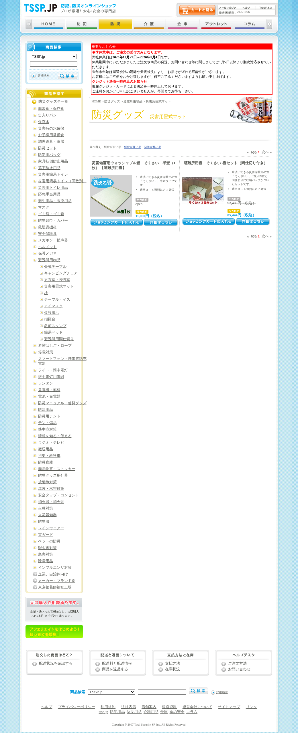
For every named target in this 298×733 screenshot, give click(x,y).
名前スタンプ (55, 326)
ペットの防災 (49, 541)
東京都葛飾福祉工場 (55, 587)
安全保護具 (47, 234)
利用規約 (108, 707)
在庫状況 (172, 669)
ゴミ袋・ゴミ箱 (51, 214)
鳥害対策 (45, 554)
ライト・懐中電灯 (53, 370)
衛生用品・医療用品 (55, 201)
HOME (96, 101)
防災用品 (134, 712)
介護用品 (151, 712)
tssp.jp (103, 712)
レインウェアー (51, 528)
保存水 (43, 122)
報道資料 (169, 707)
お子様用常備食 (51, 135)
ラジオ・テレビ (51, 443)
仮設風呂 (51, 313)
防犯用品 (117, 712)
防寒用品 (45, 410)
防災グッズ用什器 (53, 476)
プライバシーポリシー (76, 707)
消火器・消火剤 (51, 502)
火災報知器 (47, 515)
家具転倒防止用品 (53, 161)
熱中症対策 (47, 429)
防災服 (43, 522)
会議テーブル (55, 267)
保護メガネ (47, 253)
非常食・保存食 (51, 109)
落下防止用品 (49, 168)
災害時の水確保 (51, 128)
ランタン (45, 383)
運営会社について (197, 707)
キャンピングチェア (61, 273)
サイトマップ (229, 707)
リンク (251, 707)
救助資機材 (47, 227)
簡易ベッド (53, 332)
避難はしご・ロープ (55, 346)
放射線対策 (47, 482)
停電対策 (45, 352)
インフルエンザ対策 (55, 568)
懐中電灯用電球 (51, 377)
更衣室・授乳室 (57, 280)
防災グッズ (112, 101)
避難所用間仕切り (59, 339)
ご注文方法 (237, 663)
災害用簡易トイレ (53, 175)
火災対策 (45, 508)
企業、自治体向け (53, 574)
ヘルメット (47, 247)
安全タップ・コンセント (58, 495)
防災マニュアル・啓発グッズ (62, 403)
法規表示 (128, 707)
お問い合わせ (239, 669)
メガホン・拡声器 (53, 240)
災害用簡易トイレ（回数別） (62, 181)
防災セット (47, 148)
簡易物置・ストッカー (56, 469)
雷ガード (45, 535)
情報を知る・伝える (55, 436)
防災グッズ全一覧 (53, 102)
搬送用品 (45, 449)
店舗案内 (149, 707)
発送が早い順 (152, 146)
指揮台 (49, 319)
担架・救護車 (49, 456)
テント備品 (47, 423)
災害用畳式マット (158, 101)
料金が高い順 (132, 146)
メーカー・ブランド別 (56, 581)
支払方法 (172, 663)
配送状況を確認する (55, 663)
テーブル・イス (57, 300)
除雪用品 (45, 561)
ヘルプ (46, 707)
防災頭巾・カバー (53, 221)
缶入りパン (47, 115)
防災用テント (49, 416)
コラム (191, 712)
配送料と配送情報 (117, 663)
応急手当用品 (49, 194)
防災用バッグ (49, 155)
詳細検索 (43, 75)
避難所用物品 (132, 101)
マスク (43, 207)
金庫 (164, 712)
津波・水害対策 (51, 489)
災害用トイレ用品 (53, 188)
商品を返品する (115, 669)
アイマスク (53, 306)
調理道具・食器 (51, 142)
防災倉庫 (45, 462)
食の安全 (177, 712)
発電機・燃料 (49, 390)
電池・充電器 (49, 397)
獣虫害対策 (47, 548)
